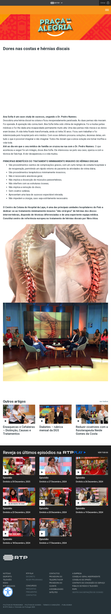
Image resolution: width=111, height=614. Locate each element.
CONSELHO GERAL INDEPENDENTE (86, 577)
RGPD (74, 589)
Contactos (31, 595)
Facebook (4, 566)
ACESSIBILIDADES (56, 589)
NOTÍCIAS (7, 573)
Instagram (13, 566)
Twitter (8, 566)
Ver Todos (103, 452)
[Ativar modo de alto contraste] (8, 592)
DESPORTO (7, 577)
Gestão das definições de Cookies (87, 592)
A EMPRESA (77, 573)
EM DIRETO (30, 577)
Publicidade (67, 605)
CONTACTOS (54, 573)
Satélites (53, 592)
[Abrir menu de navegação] (107, 9)
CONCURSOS (31, 586)
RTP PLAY (29, 573)
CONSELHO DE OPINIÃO (81, 580)
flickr (21, 566)
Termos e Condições (51, 605)
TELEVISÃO (7, 580)
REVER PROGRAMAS (34, 580)
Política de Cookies (33, 605)
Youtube (17, 566)
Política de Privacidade (13, 605)
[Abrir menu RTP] (55, 3)
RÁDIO (5, 583)
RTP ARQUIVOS (9, 586)
